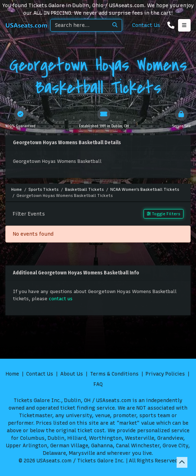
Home (12, 374)
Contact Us (146, 25)
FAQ (98, 384)
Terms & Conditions (114, 374)
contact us (61, 298)
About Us (71, 374)
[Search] (79, 25)
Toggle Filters (163, 213)
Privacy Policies (165, 374)
